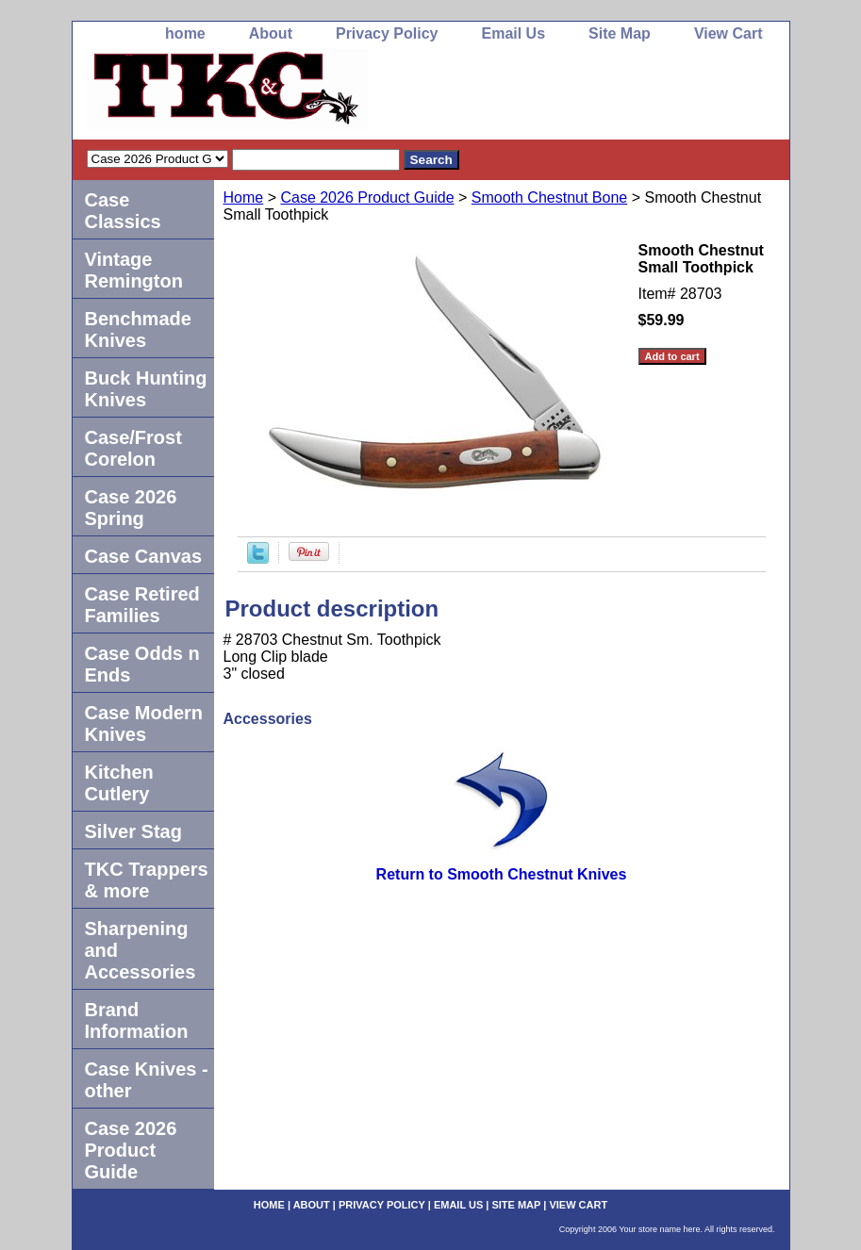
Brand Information (137, 1020)
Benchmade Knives (138, 329)
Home (244, 197)
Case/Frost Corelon (133, 448)
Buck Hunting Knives (146, 389)
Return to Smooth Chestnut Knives (501, 874)
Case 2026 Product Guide (367, 197)
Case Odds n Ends (142, 664)
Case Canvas (144, 556)
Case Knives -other (146, 1080)
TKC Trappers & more (146, 880)
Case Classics (123, 210)
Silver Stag (133, 831)
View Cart (728, 33)
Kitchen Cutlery (119, 783)
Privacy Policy (387, 33)
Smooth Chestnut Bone (549, 197)
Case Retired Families (142, 605)
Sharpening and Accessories (140, 950)
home (185, 33)
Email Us (513, 33)
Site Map (619, 33)
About (270, 33)
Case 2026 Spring (131, 507)
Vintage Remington (134, 270)
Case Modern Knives (144, 723)
